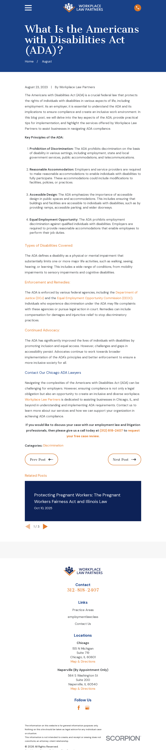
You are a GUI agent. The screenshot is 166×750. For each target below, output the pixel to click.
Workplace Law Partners (42, 399)
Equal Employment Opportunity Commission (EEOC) (94, 298)
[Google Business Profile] (87, 708)
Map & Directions (82, 661)
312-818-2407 (83, 590)
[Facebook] (79, 708)
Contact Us (83, 624)
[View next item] (45, 526)
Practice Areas (83, 610)
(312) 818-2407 (111, 430)
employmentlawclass (83, 617)
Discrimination (53, 445)
